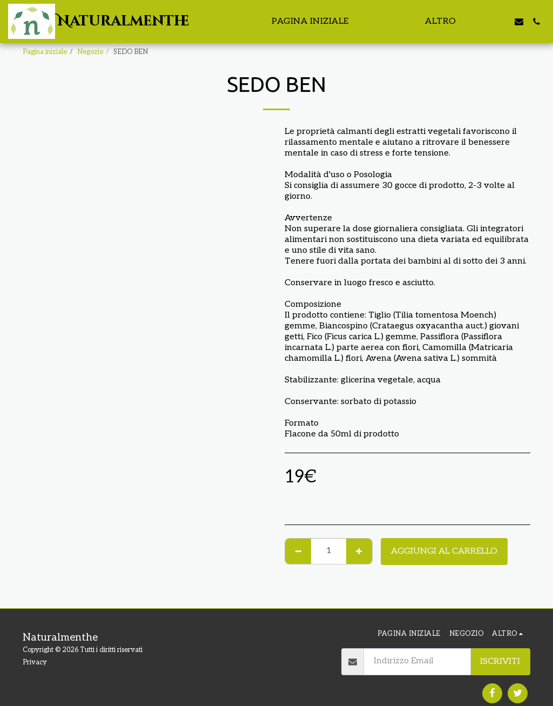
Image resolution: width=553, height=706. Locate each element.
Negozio (90, 52)
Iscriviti (500, 661)
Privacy (35, 662)
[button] (484, 21)
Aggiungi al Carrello (444, 551)
